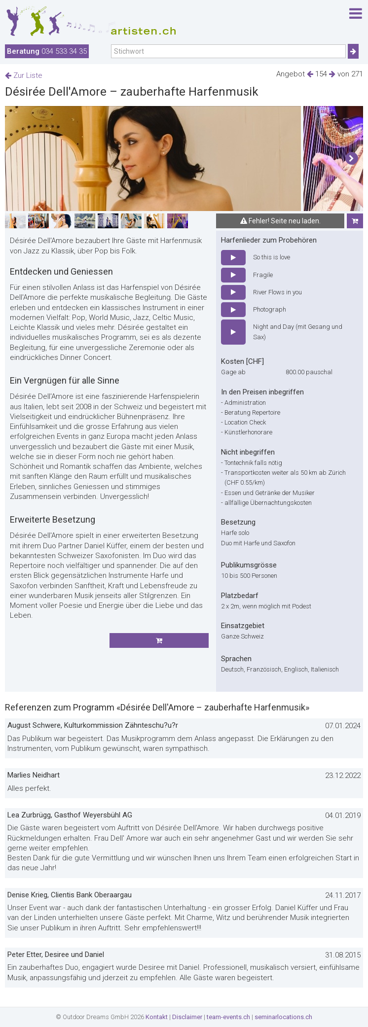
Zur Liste (23, 75)
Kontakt (157, 1017)
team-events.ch (228, 1017)
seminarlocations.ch (283, 1017)
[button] (351, 159)
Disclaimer (187, 1017)
